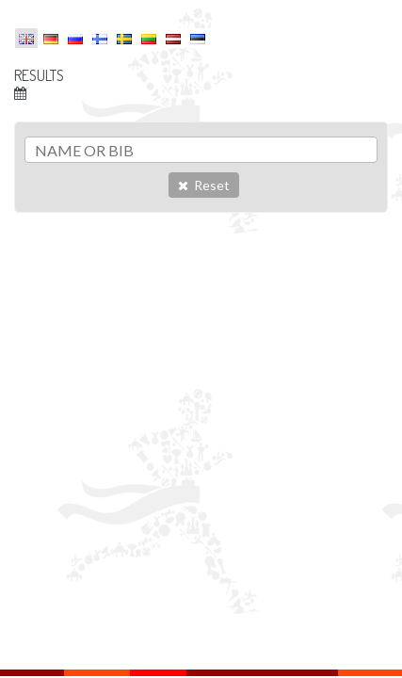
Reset (204, 185)
